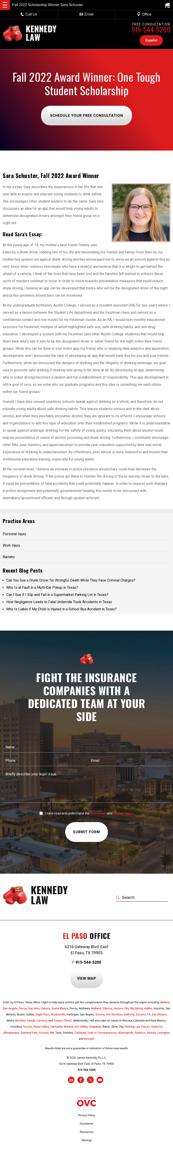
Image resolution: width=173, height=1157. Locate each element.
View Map (86, 978)
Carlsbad (80, 1032)
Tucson (27, 1026)
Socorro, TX (143, 1014)
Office (144, 14)
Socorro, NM (46, 1032)
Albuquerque (11, 1032)
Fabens (45, 1008)
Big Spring (136, 1008)
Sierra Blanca (60, 1008)
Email (86, 14)
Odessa (107, 1008)
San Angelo (10, 1008)
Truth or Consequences (102, 1032)
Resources (86, 1132)
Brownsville (58, 1014)
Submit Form (86, 832)
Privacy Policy (123, 813)
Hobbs (148, 1008)
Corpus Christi (63, 1020)
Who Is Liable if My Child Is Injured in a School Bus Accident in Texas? (61, 609)
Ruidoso (140, 1032)
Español (151, 40)
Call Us (28, 14)
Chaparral (95, 1026)
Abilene (165, 1002)
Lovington (163, 1032)
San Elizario (159, 1014)
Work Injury (11, 545)
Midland (96, 1008)
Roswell (89, 1038)
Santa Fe (156, 1026)
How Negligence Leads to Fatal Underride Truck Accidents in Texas (59, 602)
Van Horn (34, 1008)
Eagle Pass (43, 1014)
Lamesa (42, 1020)
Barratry (9, 557)
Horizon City (121, 1008)
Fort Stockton (114, 1014)
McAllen (20, 1020)
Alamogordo (126, 1032)
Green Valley (41, 1026)
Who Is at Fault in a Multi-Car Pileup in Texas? (42, 587)
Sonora (100, 1014)
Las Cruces (143, 1026)
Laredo (31, 1020)
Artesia (151, 1032)
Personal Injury (14, 534)
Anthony (129, 1014)
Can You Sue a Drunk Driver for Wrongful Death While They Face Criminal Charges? (70, 580)
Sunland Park (29, 1032)
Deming (129, 1026)
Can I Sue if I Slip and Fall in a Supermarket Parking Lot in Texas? (57, 595)
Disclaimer (98, 813)
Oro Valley (81, 1026)
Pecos (23, 1008)
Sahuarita (56, 1026)
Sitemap (87, 1140)
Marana (68, 1026)
